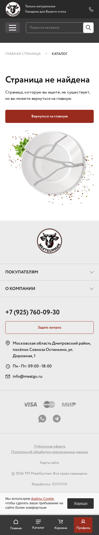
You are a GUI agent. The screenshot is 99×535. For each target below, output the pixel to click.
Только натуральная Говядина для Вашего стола (45, 9)
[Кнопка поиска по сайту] (88, 28)
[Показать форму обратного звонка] (91, 9)
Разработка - (49, 484)
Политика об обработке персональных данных (49, 452)
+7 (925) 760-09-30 (32, 312)
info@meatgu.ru (28, 376)
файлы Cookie (42, 499)
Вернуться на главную (49, 116)
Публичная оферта (49, 446)
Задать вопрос (50, 327)
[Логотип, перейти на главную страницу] (13, 9)
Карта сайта (49, 462)
